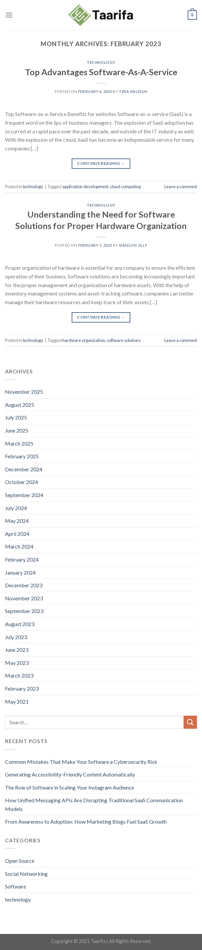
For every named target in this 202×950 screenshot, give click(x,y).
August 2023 (19, 624)
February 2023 (22, 688)
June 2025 (16, 430)
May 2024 (17, 520)
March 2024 (19, 546)
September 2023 (24, 611)
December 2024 (23, 469)
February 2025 (22, 456)
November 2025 (24, 391)
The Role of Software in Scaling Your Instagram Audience (69, 787)
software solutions (124, 340)
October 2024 (21, 482)
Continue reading (101, 163)
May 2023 (17, 663)
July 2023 (16, 637)
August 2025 (19, 404)
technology (101, 62)
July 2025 (16, 417)
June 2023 (16, 649)
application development (85, 186)
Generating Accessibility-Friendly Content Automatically (70, 774)
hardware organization (83, 340)
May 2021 (17, 701)
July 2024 (16, 508)
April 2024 (17, 533)
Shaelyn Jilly (133, 245)
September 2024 (24, 495)
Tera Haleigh (133, 91)
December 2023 (23, 585)
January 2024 (20, 572)
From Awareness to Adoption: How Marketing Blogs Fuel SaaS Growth (86, 821)
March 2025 (19, 443)
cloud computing (125, 186)
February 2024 (22, 559)
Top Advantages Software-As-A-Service (101, 72)
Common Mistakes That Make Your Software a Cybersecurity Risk (81, 761)
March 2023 (19, 675)
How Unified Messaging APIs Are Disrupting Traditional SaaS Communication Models (94, 804)
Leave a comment (180, 186)
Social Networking (26, 873)
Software (15, 886)
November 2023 (24, 598)
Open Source (19, 860)
